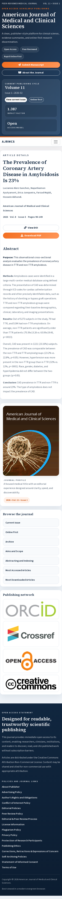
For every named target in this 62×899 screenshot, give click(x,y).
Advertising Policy (12, 792)
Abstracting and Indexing (19, 561)
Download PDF (31, 235)
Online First (11, 532)
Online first (36, 99)
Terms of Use (9, 867)
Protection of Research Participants (22, 840)
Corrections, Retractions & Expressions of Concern (30, 851)
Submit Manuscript (31, 65)
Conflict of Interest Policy (16, 803)
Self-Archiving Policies (14, 856)
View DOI (31, 227)
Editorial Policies (11, 808)
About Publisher (11, 787)
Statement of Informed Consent (20, 862)
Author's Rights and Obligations (19, 797)
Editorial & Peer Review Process (19, 819)
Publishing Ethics (11, 846)
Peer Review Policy (12, 813)
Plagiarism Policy (11, 830)
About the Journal (31, 72)
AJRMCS (8, 142)
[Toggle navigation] (55, 142)
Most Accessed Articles (18, 570)
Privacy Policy (9, 835)
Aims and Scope (14, 551)
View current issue (16, 99)
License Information (13, 824)
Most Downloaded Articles (20, 580)
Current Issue (12, 522)
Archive (9, 541)
